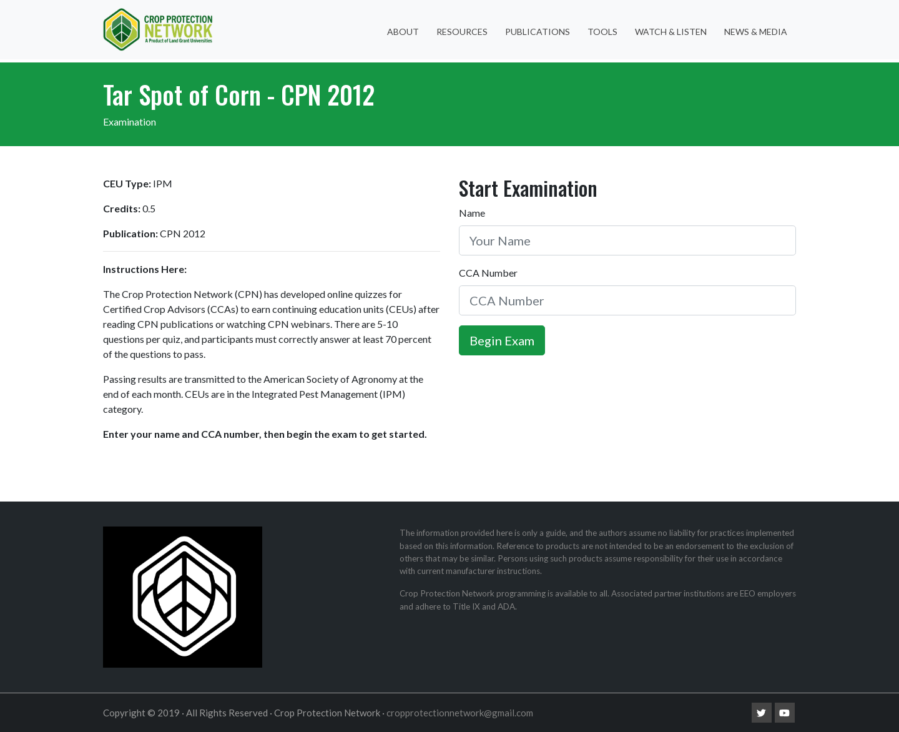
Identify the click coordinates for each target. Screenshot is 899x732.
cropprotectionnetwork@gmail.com (459, 712)
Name (472, 213)
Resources (462, 31)
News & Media (755, 31)
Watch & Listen (671, 31)
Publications (537, 31)
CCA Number (488, 273)
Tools (602, 31)
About (403, 31)
